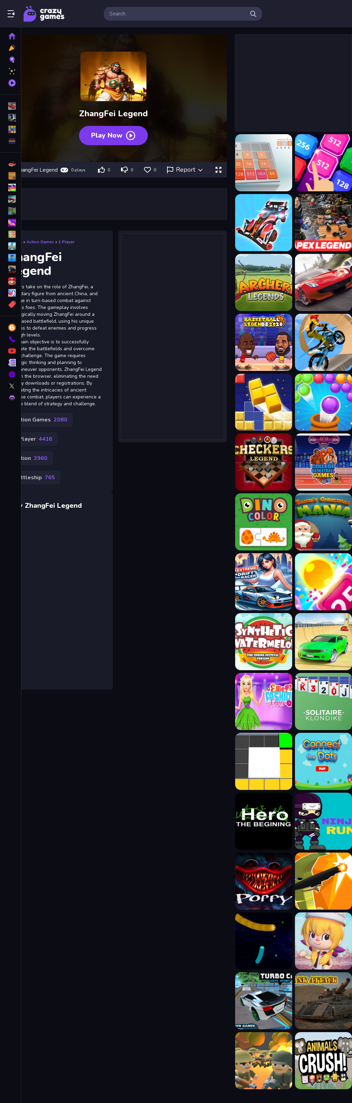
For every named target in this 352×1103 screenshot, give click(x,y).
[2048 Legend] (263, 162)
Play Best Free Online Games (44, 14)
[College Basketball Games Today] (323, 462)
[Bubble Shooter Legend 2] (323, 402)
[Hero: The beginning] (263, 821)
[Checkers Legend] (263, 462)
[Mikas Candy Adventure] (323, 941)
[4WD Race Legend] (263, 222)
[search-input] (177, 14)
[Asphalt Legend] (323, 282)
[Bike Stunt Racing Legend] (323, 342)
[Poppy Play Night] (263, 881)
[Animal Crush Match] (323, 1060)
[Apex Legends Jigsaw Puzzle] (323, 222)
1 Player (66, 242)
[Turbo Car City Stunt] (263, 1000)
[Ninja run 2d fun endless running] (323, 821)
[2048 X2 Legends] (323, 162)
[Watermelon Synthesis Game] (263, 641)
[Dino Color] (263, 521)
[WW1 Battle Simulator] (263, 1060)
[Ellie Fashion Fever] (263, 701)
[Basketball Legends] (263, 342)
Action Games (40, 242)
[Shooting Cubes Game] (323, 581)
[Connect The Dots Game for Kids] (323, 761)
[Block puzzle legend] (263, 402)
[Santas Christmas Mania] (323, 521)
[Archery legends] (263, 282)
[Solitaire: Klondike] (323, 701)
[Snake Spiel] (263, 941)
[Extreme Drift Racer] (263, 581)
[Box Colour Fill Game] (263, 761)
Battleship (34, 477)
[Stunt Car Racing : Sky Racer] (323, 641)
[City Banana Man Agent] (323, 881)
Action (30, 458)
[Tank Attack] (323, 1000)
